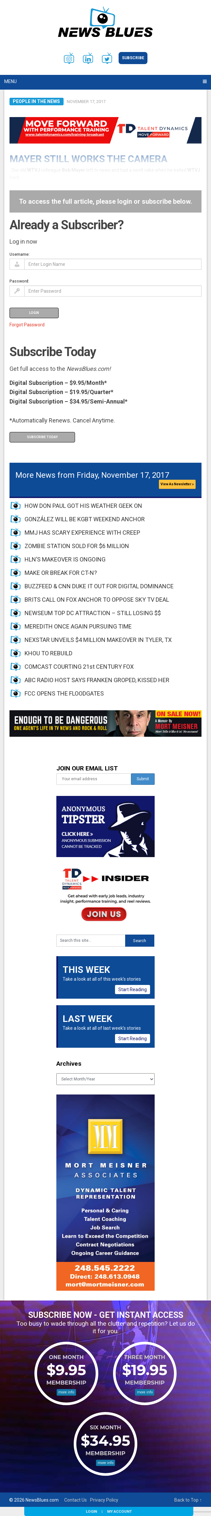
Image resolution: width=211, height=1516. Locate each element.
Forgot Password (27, 324)
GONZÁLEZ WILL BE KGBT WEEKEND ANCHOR (85, 519)
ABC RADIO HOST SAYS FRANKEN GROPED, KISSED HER (97, 680)
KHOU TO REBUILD (48, 653)
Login (91, 1511)
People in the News (36, 101)
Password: (19, 281)
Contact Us (75, 1500)
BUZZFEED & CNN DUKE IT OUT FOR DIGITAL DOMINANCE (99, 586)
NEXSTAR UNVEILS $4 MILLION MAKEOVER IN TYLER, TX (98, 639)
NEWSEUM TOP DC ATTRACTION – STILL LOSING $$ (93, 613)
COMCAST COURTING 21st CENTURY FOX (79, 666)
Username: (19, 254)
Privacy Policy (104, 1500)
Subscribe (133, 58)
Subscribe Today (42, 437)
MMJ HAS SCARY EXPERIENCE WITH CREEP (82, 532)
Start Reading (132, 989)
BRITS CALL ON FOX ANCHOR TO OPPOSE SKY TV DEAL (97, 599)
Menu (10, 81)
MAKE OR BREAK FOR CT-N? (61, 572)
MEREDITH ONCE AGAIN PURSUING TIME (78, 626)
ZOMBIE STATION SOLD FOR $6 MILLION (77, 546)
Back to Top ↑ (188, 1500)
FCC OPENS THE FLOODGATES (64, 693)
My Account (119, 1511)
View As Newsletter (177, 484)
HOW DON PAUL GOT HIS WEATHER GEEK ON (83, 505)
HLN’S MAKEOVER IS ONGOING (65, 559)
